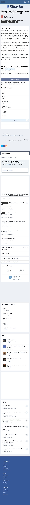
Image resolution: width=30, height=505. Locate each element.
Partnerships (5, 475)
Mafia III (4, 308)
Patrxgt (4, 206)
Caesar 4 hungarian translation (8, 238)
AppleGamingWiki (6, 480)
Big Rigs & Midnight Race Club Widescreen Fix (17, 365)
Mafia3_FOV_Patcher (11, 339)
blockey (5, 450)
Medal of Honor (6, 405)
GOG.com (5, 482)
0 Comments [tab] (6, 153)
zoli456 (4, 240)
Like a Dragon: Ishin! (7, 318)
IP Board (4, 489)
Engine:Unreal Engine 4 (8, 313)
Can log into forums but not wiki (10, 434)
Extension (5, 477)
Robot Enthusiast (8, 443)
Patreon (21, 195)
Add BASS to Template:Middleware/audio (12, 420)
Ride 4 (4, 323)
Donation (9, 195)
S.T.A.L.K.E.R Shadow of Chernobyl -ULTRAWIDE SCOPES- (14, 359)
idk (6, 16)
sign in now (8, 164)
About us (4, 463)
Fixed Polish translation (11, 213)
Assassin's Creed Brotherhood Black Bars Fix (17, 352)
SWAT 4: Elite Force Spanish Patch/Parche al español (13, 221)
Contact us (5, 464)
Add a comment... (8, 170)
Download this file (15, 79)
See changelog (9, 69)
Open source (5, 491)
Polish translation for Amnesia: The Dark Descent (12, 230)
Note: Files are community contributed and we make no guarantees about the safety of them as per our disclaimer (13, 83)
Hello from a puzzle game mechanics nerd (12, 448)
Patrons (4, 492)
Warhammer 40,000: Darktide (9, 328)
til (4, 429)
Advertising (5, 466)
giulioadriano (16, 277)
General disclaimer (7, 470)
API (3, 478)
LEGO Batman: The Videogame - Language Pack (16, 346)
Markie (7, 253)
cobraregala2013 (8, 415)
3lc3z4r (4, 223)
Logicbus (6, 435)
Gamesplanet (5, 484)
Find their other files (8, 17)
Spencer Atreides (12, 341)
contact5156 (6, 421)
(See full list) (4, 249)
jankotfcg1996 (11, 353)
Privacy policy (5, 468)
